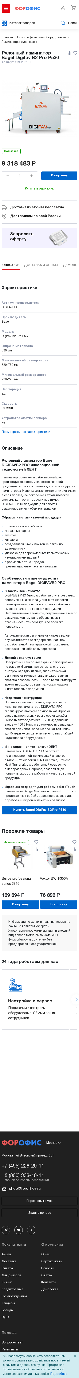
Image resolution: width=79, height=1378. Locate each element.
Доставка (9, 1261)
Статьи (46, 1275)
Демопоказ (49, 1289)
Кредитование (12, 1289)
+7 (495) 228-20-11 (23, 1166)
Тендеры (8, 1303)
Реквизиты (10, 1349)
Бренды (7, 1310)
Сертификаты (52, 1261)
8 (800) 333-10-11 (24, 1175)
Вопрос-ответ (12, 1342)
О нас (45, 1254)
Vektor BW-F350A (54, 878)
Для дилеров (11, 1275)
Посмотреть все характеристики (26, 432)
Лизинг (7, 1282)
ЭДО (5, 1317)
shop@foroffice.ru (25, 1189)
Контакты (48, 1282)
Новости (47, 1268)
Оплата (7, 1268)
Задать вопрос (39, 1212)
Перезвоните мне (39, 1201)
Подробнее (58, 1374)
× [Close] (75, 1356)
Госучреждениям (14, 1296)
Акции (6, 1254)
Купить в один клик (39, 188)
